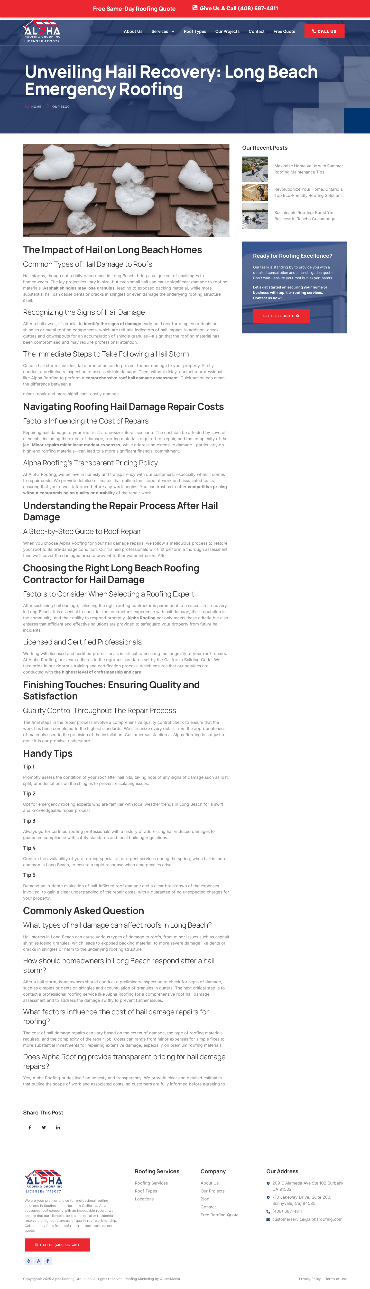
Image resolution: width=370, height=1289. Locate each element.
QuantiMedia (170, 1279)
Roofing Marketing (139, 1279)
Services (163, 31)
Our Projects (227, 31)
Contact (257, 31)
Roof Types (195, 31)
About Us (133, 31)
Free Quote (284, 31)
